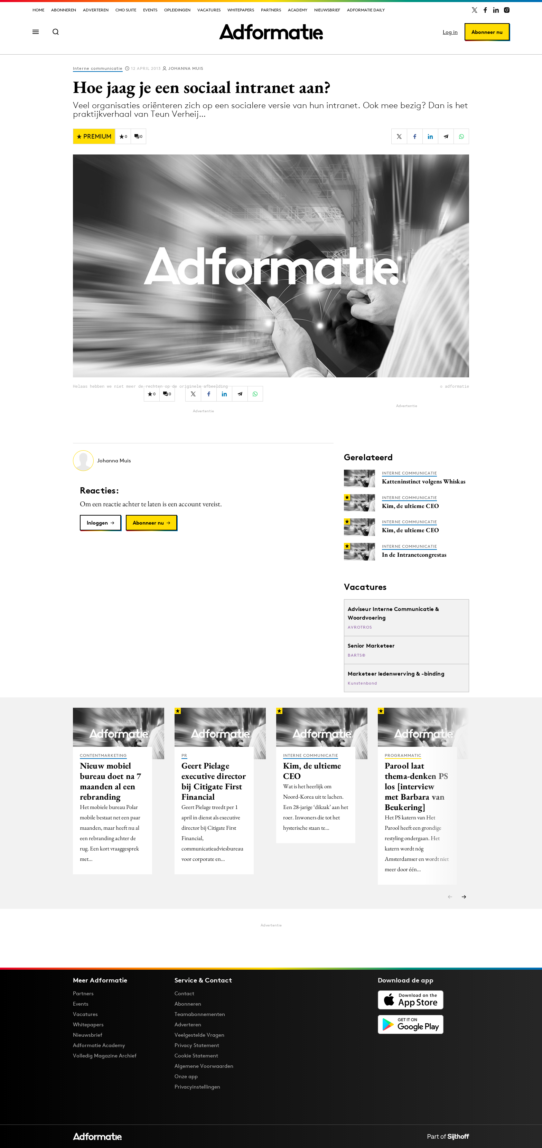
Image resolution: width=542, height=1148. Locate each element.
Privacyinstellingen (197, 1087)
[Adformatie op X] (474, 10)
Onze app (186, 1076)
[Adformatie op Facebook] (485, 10)
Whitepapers (240, 9)
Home (38, 9)
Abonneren (63, 9)
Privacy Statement (197, 1045)
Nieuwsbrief (327, 9)
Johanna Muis (185, 68)
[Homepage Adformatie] (271, 31)
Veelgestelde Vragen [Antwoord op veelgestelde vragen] (199, 1035)
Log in (450, 32)
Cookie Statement (196, 1055)
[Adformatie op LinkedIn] (496, 10)
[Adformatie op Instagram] (507, 10)
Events (150, 9)
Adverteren (96, 9)
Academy (297, 9)
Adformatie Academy (99, 1045)
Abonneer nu (487, 32)
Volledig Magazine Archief (105, 1055)
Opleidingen (177, 9)
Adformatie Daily (366, 9)
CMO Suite (125, 9)
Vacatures (209, 9)
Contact (184, 993)
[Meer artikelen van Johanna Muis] (203, 460)
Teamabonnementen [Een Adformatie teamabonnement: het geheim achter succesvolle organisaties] (200, 1014)
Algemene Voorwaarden (204, 1066)
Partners (271, 9)
